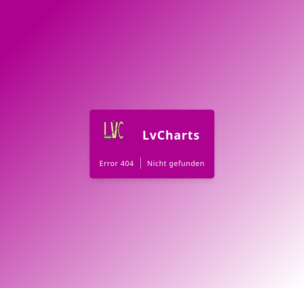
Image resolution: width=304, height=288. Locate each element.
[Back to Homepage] (152, 144)
